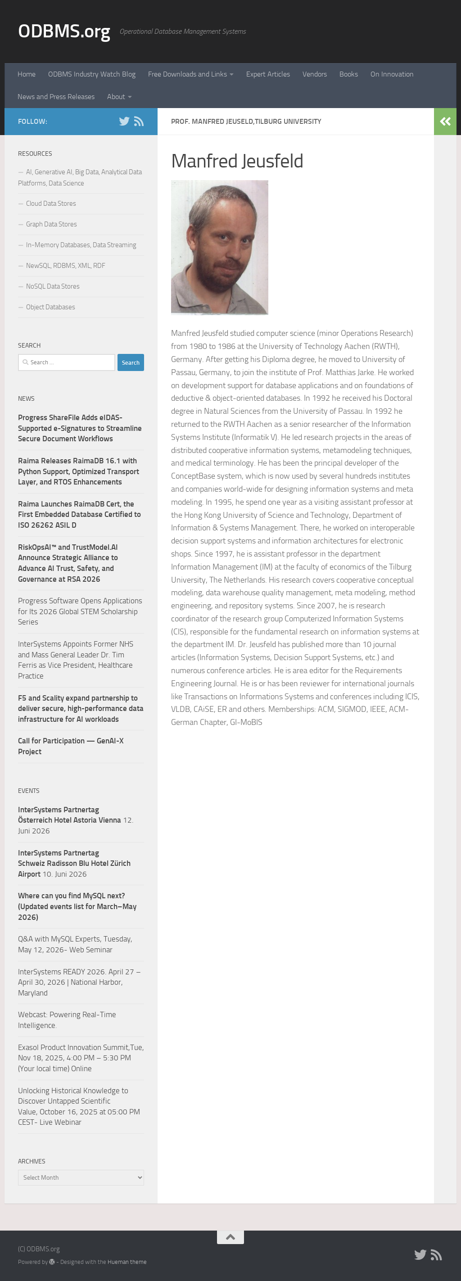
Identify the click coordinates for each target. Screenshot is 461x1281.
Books (348, 74)
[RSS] (138, 121)
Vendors (315, 74)
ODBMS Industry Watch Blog (92, 74)
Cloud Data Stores (51, 203)
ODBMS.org (64, 31)
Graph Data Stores (51, 224)
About (116, 96)
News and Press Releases (56, 96)
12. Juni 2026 (76, 820)
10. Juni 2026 (74, 863)
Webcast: (34, 1014)
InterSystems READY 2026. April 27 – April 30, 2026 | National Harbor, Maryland (79, 982)
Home (27, 74)
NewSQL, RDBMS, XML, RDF (65, 266)
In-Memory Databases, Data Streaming (81, 245)
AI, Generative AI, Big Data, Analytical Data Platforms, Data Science (80, 177)
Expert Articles (268, 74)
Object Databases (50, 307)
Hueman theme (127, 1261)
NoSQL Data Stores (53, 286)
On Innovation (392, 74)
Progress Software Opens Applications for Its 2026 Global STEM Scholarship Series (80, 611)
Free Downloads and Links (187, 74)
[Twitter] (124, 121)
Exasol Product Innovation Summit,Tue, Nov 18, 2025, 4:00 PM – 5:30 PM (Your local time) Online (81, 1058)
